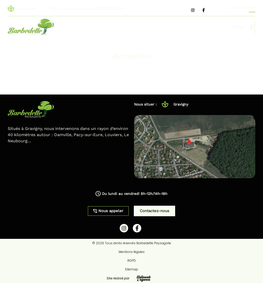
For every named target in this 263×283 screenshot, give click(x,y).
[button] (108, 8)
